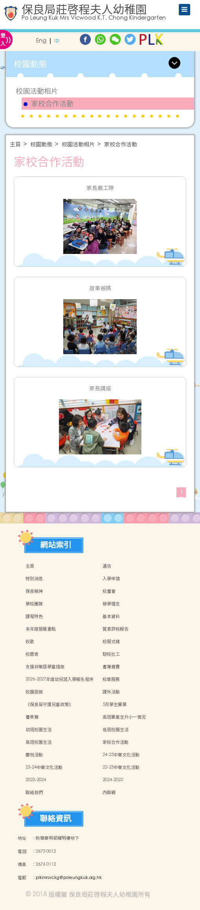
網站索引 (56, 542)
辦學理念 (111, 604)
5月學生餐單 (115, 704)
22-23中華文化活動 (121, 767)
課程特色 (34, 616)
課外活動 (111, 692)
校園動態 (41, 144)
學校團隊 (34, 604)
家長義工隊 (100, 188)
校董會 (109, 591)
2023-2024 (36, 780)
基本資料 (111, 616)
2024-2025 (113, 780)
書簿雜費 (111, 667)
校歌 (30, 641)
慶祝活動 (34, 755)
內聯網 (109, 792)
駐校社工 (111, 654)
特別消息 (34, 578)
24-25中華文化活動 (121, 755)
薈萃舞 (32, 717)
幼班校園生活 (38, 729)
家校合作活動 (52, 103)
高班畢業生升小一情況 (124, 717)
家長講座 (100, 388)
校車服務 (111, 679)
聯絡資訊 (55, 816)
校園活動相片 (37, 91)
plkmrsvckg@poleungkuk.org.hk (69, 878)
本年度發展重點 (41, 629)
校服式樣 (111, 641)
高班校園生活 (38, 742)
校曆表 (32, 654)
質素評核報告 (115, 629)
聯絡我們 (34, 792)
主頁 (15, 144)
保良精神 (34, 591)
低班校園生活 (115, 729)
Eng (41, 41)
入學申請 (111, 578)
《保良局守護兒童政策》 (49, 704)
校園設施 (34, 692)
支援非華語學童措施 (45, 667)
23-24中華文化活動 (44, 767)
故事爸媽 (100, 288)
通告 (107, 566)
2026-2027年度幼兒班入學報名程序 (60, 679)
